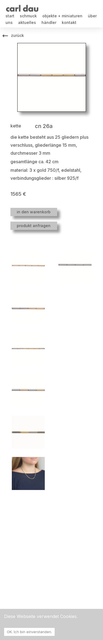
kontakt (69, 22)
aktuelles (27, 22)
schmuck (28, 15)
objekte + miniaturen (62, 15)
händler (48, 22)
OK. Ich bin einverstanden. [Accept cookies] (29, 632)
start (9, 15)
